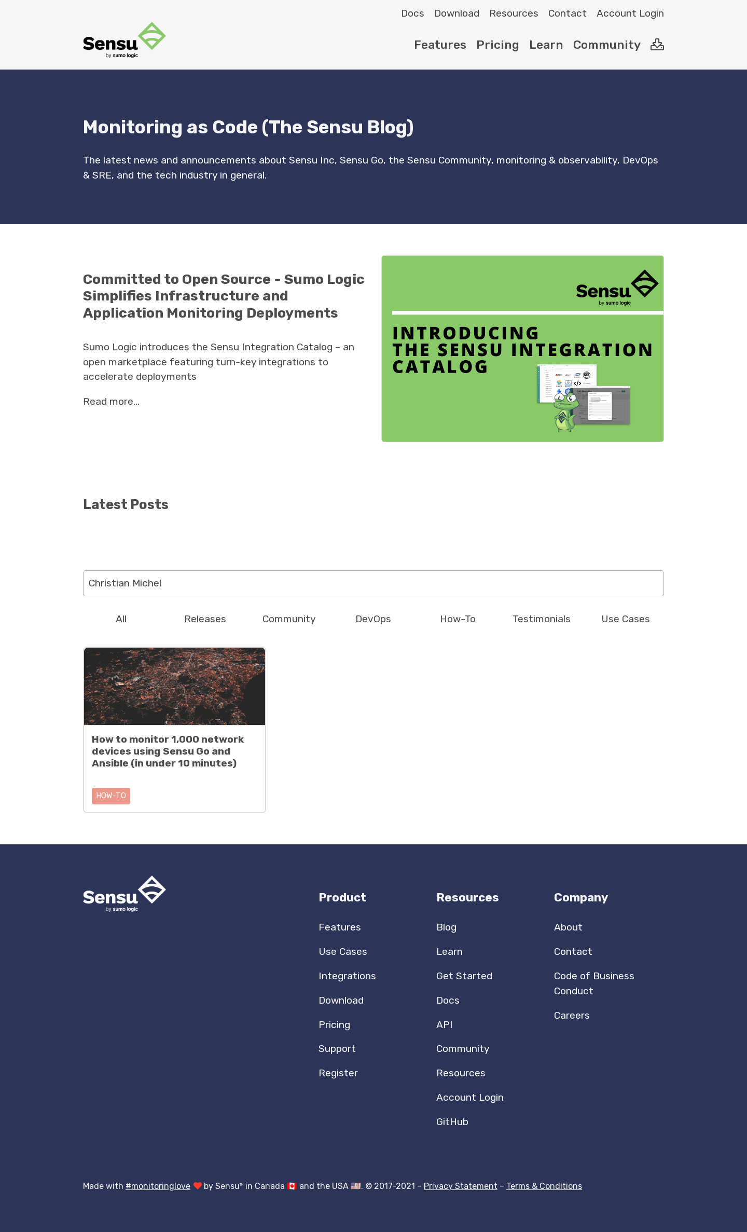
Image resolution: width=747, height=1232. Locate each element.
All (121, 619)
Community (289, 619)
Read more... (111, 401)
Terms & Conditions (544, 1186)
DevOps (373, 619)
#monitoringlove (158, 1186)
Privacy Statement (460, 1186)
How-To (458, 619)
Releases (205, 619)
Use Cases (625, 619)
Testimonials (542, 619)
